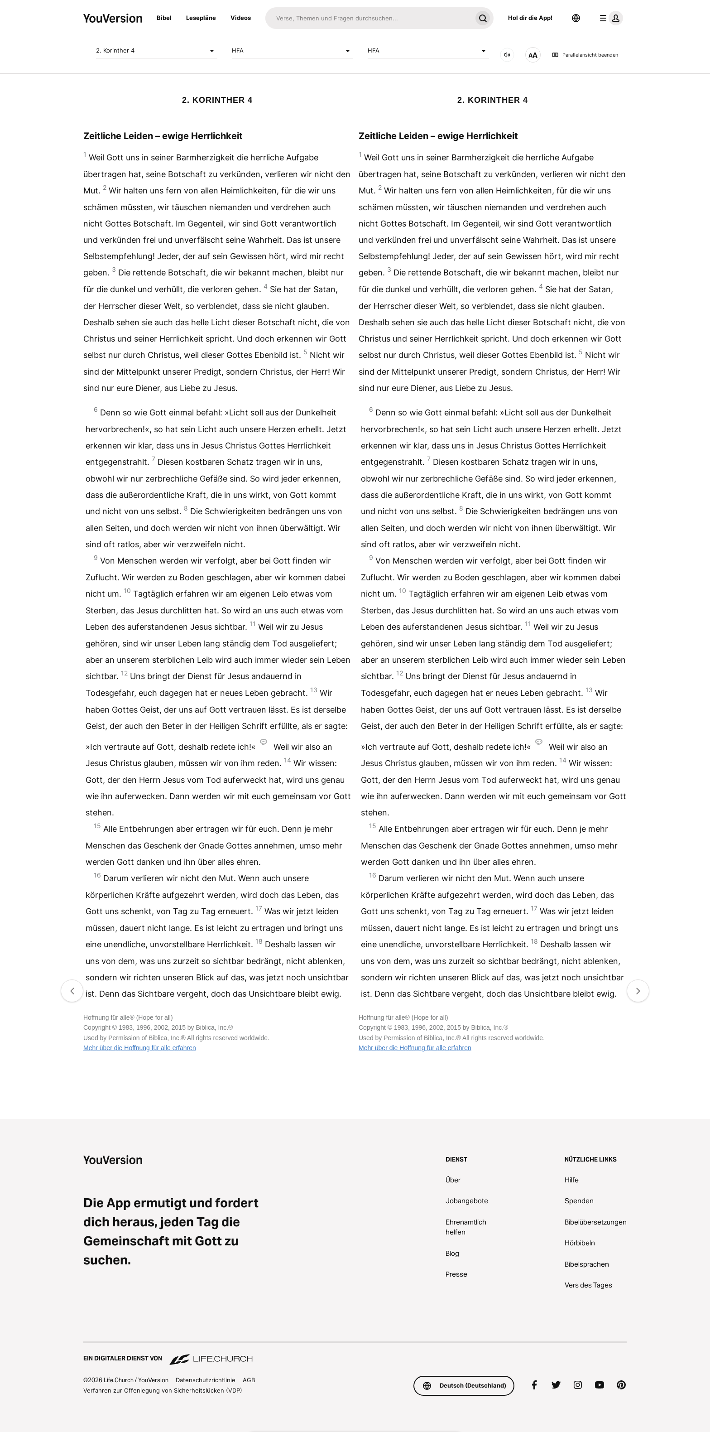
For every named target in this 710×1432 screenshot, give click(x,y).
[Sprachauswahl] (576, 18)
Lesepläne (201, 17)
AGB (249, 1380)
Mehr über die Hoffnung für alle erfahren (139, 1047)
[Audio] (507, 55)
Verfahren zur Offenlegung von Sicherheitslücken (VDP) (162, 1390)
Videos (240, 17)
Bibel (164, 17)
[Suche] (368, 18)
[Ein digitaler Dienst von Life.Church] (355, 1354)
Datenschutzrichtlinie (205, 1380)
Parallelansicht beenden (585, 54)
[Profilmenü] (609, 18)
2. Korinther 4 (156, 50)
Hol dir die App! (530, 17)
